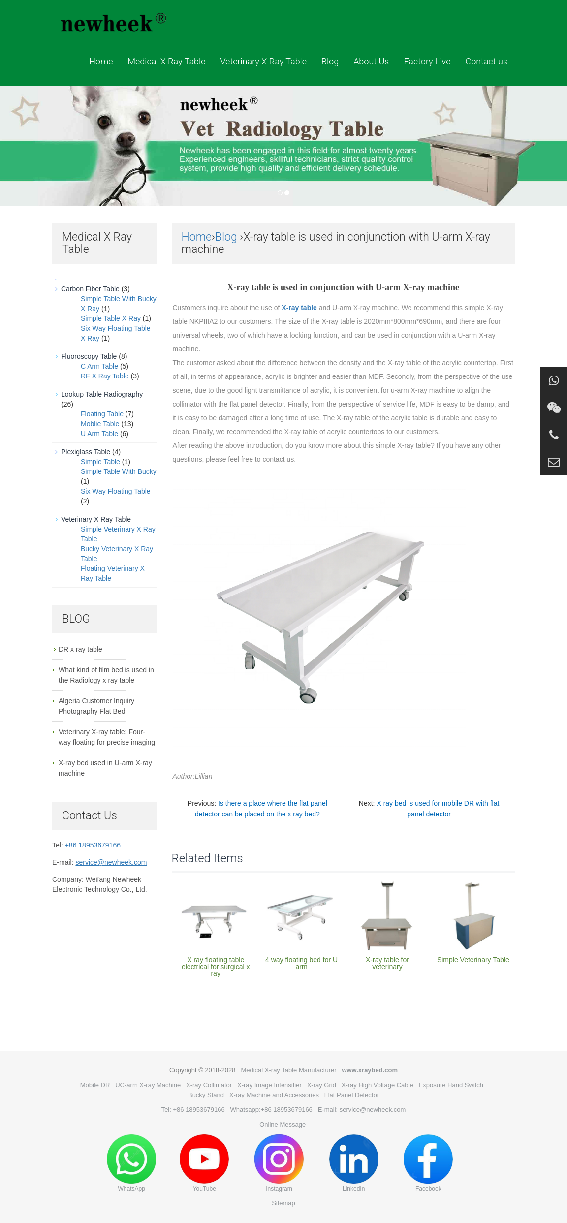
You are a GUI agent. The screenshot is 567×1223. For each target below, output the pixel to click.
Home (101, 61)
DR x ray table (80, 649)
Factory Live (427, 61)
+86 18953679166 (93, 845)
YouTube (204, 1163)
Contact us (486, 61)
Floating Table (102, 414)
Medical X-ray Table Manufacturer (288, 1070)
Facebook (428, 1163)
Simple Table (100, 462)
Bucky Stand (206, 1094)
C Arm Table (99, 366)
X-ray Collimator (209, 1085)
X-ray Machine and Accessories (274, 1094)
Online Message (282, 1124)
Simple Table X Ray (111, 318)
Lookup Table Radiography (102, 394)
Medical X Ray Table (166, 61)
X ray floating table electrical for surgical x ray (216, 966)
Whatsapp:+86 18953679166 (271, 1109)
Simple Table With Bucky (119, 471)
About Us (371, 61)
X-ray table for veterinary (387, 963)
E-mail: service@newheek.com (362, 1109)
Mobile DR (95, 1085)
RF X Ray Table (105, 376)
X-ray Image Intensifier (269, 1085)
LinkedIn (353, 1163)
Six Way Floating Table (116, 491)
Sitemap (283, 1203)
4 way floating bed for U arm (301, 963)
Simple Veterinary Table (473, 960)
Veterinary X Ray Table (263, 61)
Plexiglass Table (85, 452)
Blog (330, 61)
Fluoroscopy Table (89, 356)
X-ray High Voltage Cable (377, 1085)
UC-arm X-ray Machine (148, 1085)
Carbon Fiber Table (90, 289)
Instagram (279, 1163)
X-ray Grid (321, 1085)
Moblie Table (100, 424)
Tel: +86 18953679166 (193, 1109)
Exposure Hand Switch (451, 1085)
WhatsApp (131, 1163)
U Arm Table (99, 434)
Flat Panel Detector (351, 1094)
